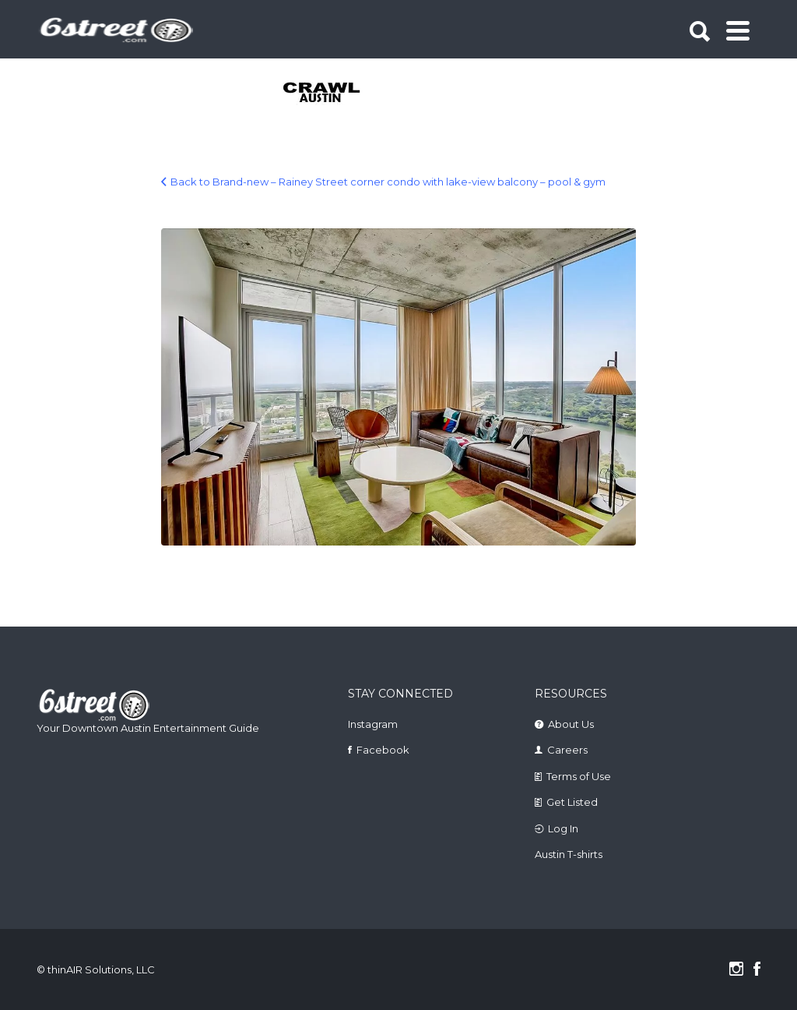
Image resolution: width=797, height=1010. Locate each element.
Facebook (382, 749)
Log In (563, 828)
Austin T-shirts (568, 854)
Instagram (373, 724)
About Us (571, 724)
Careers (567, 749)
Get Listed (572, 802)
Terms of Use (578, 776)
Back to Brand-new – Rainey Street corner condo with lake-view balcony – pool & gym (388, 181)
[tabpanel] (323, 93)
